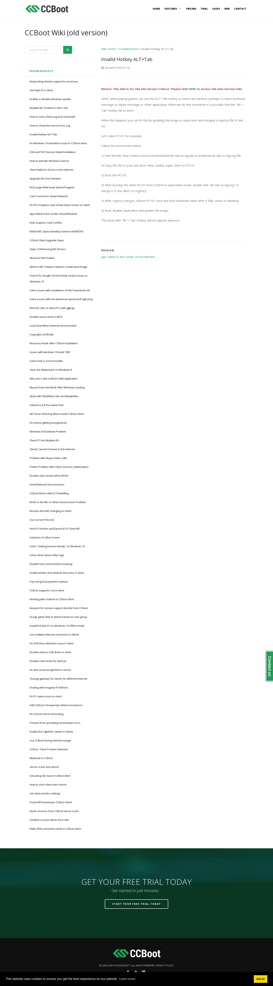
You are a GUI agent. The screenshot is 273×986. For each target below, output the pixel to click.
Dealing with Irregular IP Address (49, 687)
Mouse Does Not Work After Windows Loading (57, 387)
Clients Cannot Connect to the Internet (52, 449)
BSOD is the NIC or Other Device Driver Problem (58, 502)
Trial (204, 8)
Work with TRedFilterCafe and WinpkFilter (54, 396)
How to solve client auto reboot (48, 784)
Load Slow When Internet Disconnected (53, 325)
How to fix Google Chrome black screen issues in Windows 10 (59, 278)
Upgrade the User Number (45, 178)
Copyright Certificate (42, 334)
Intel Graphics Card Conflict (46, 222)
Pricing (191, 8)
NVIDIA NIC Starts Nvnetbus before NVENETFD (56, 231)
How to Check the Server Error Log (50, 125)
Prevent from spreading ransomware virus (55, 723)
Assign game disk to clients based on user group (58, 617)
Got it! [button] (260, 979)
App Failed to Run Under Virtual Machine (53, 214)
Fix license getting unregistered (48, 422)
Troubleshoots (41, 71)
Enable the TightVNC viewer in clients (51, 731)
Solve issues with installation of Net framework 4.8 (59, 290)
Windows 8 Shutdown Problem (48, 431)
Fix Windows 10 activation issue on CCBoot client (58, 143)
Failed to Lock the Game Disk (47, 405)
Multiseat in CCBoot (41, 758)
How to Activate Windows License (49, 161)
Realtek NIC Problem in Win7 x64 (49, 108)
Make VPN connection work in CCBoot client (55, 828)
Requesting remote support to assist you (54, 81)
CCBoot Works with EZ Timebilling (49, 493)
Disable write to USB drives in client (50, 652)
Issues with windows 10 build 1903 (50, 352)
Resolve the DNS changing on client (50, 511)
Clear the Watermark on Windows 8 (51, 369)
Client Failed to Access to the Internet (51, 169)
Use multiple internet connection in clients (54, 634)
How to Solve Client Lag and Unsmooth (52, 116)
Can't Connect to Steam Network (49, 196)
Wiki (227, 8)
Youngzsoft (122, 965)
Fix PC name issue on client (46, 696)
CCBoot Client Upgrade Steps (47, 240)
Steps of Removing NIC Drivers (48, 249)
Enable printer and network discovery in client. (57, 572)
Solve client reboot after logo (47, 555)
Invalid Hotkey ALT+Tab (43, 134)
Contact (240, 8)
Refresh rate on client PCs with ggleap (52, 308)
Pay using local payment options (49, 581)
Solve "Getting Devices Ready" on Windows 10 (57, 546)
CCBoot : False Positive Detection (49, 749)
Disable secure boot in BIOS (46, 317)
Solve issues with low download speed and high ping (61, 299)
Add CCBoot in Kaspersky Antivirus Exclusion (56, 705)
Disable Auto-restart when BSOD (49, 475)
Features (173, 8)
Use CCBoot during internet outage (50, 740)
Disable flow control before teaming (51, 564)
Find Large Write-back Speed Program (52, 187)
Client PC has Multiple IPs (44, 440)
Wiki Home (108, 49)
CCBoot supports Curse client (47, 590)
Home (156, 8)
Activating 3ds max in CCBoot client (50, 776)
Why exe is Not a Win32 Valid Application (54, 378)
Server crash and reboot (44, 767)
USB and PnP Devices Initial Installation (53, 152)
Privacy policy (165, 965)
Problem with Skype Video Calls (48, 458)
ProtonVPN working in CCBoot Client (51, 802)
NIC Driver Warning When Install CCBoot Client (57, 414)
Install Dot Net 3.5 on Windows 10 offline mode (57, 625)
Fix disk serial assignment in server (50, 670)
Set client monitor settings (45, 793)
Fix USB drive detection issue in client (51, 643)
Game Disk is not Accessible (46, 361)
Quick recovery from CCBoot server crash (54, 811)
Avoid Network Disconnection (47, 484)
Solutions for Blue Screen (45, 537)
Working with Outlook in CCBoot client (52, 599)
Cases (216, 8)
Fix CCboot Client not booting (46, 714)
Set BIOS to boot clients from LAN (49, 820)
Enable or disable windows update (50, 99)
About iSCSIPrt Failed (42, 258)
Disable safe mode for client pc (48, 661)
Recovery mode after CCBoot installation (54, 343)
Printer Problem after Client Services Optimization (59, 467)
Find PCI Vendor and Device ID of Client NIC (55, 528)
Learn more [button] (127, 979)
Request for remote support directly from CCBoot (59, 608)
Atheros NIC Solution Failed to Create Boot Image (58, 267)
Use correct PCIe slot (42, 520)
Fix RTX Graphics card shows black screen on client (60, 205)
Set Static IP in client (41, 90)
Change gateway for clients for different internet (58, 678)
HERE (192, 89)
